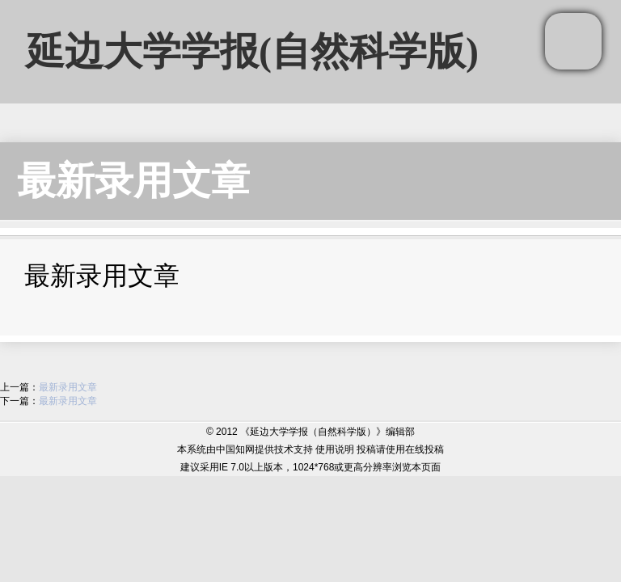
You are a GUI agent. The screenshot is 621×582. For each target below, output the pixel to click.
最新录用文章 (133, 180)
